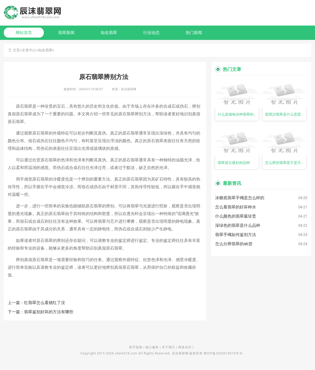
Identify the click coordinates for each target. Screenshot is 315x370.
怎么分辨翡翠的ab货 (234, 243)
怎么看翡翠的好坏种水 (235, 207)
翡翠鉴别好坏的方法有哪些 (48, 311)
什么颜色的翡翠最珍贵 (235, 216)
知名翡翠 (109, 32)
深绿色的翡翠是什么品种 (237, 225)
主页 (16, 50)
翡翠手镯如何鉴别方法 (235, 234)
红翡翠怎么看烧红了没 (44, 302)
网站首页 (24, 32)
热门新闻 (194, 32)
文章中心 (29, 50)
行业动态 (151, 32)
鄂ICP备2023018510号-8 (223, 353)
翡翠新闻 (66, 32)
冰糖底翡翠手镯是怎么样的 (239, 197)
